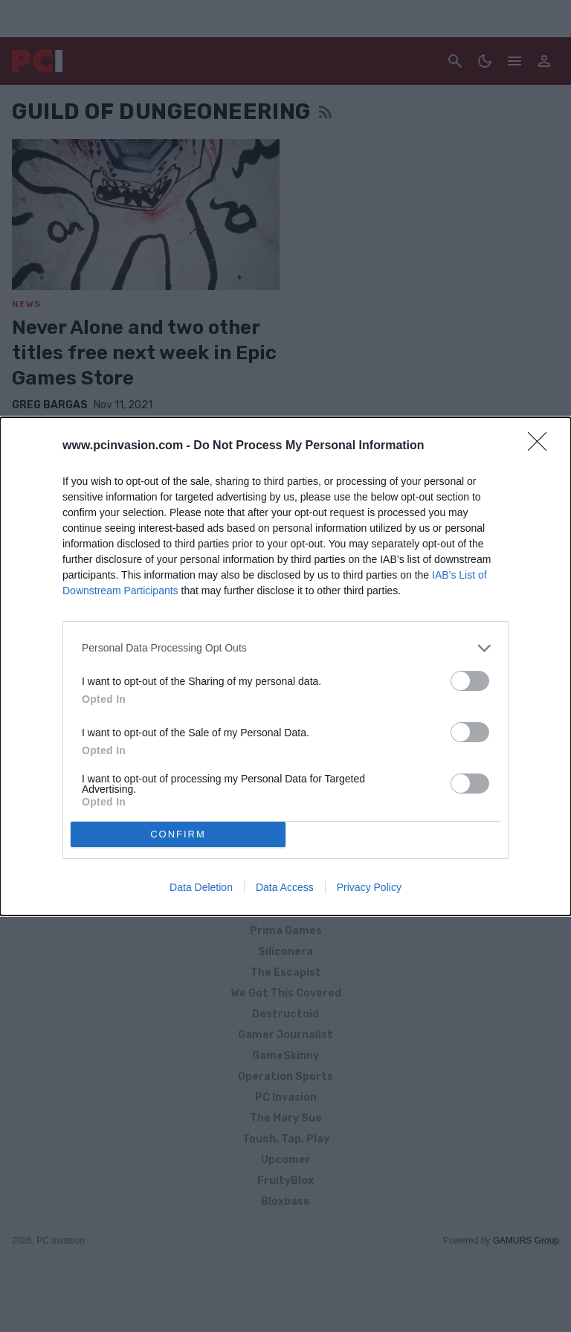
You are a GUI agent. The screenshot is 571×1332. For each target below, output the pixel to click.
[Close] (542, 446)
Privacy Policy (369, 887)
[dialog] (285, 666)
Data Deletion (201, 887)
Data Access (285, 887)
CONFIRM (178, 834)
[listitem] (285, 648)
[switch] (470, 681)
